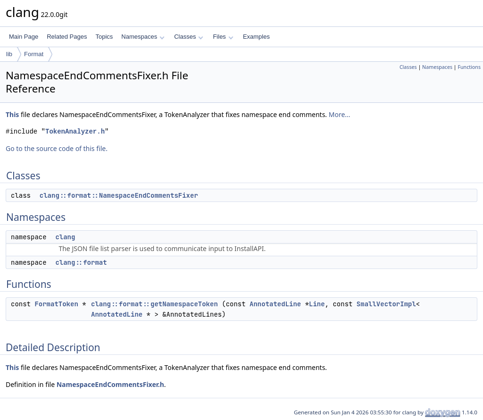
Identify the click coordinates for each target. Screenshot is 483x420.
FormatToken (56, 304)
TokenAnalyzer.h (75, 131)
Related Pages (67, 36)
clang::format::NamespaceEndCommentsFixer (119, 195)
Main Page (23, 36)
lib (9, 54)
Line (317, 304)
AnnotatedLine (275, 304)
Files (223, 36)
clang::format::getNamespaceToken (154, 304)
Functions (469, 67)
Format (33, 54)
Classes (188, 36)
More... (339, 114)
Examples (256, 36)
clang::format (81, 262)
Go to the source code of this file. (57, 148)
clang (65, 237)
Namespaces (142, 36)
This (12, 114)
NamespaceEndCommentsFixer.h (110, 384)
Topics (104, 36)
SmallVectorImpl (386, 304)
